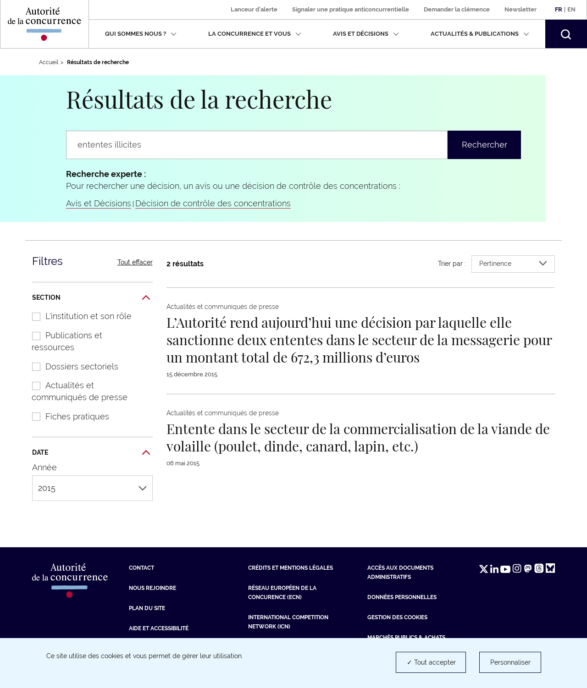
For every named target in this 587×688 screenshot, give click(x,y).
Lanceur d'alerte (254, 9)
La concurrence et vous (254, 33)
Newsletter (520, 9)
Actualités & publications (480, 33)
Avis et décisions (366, 33)
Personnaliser (510, 662)
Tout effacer (135, 262)
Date (91, 452)
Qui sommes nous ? (141, 33)
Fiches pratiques (65, 416)
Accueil (48, 62)
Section (91, 298)
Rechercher (484, 144)
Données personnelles (402, 597)
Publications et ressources (62, 341)
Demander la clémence (457, 9)
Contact (141, 568)
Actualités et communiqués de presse (74, 391)
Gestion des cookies (397, 617)
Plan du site (147, 608)
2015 (92, 488)
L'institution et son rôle (77, 316)
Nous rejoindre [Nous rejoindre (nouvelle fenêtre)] (152, 588)
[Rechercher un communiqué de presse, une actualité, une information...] (257, 145)
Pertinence (513, 263)
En (571, 9)
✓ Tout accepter (431, 662)
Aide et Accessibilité (158, 628)
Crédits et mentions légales (290, 568)
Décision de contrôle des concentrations (213, 203)
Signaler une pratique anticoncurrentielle (350, 9)
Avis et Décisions (98, 203)
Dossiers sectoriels (70, 366)
